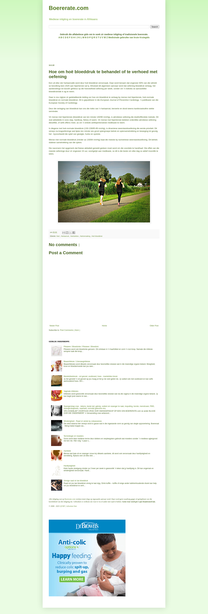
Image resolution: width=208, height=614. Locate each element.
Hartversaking (85, 236)
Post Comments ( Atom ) (70, 330)
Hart (58, 236)
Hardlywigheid (69, 466)
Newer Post (54, 326)
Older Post (154, 326)
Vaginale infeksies (71, 391)
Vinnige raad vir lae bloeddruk (76, 481)
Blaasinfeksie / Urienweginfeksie (77, 361)
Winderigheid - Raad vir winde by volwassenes (83, 421)
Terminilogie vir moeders (74, 436)
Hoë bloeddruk (97, 236)
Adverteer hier (71, 506)
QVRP (62, 506)
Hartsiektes (74, 236)
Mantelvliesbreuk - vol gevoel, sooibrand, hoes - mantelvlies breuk (90, 376)
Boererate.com (69, 8)
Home (104, 326)
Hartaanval (65, 236)
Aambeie (67, 451)
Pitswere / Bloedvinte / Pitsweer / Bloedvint (81, 347)
